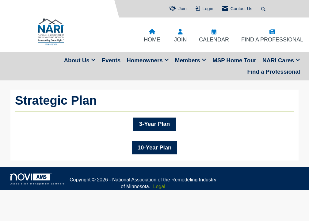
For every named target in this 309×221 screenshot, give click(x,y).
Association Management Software (37, 179)
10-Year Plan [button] (155, 147)
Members (188, 60)
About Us (77, 60)
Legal (159, 186)
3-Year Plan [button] (154, 124)
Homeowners (145, 60)
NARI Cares (279, 60)
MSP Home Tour (234, 60)
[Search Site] (264, 8)
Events (111, 60)
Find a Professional (273, 71)
